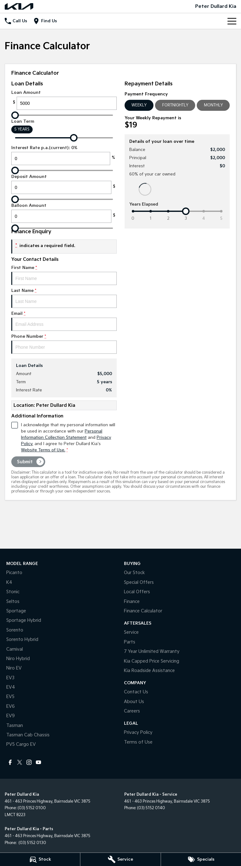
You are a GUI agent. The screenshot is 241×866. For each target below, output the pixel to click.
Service (131, 632)
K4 (9, 582)
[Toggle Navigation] (232, 21)
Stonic (12, 591)
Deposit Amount (64, 184)
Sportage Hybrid (23, 620)
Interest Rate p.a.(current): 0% (64, 155)
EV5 (10, 696)
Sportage (16, 611)
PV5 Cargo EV (21, 744)
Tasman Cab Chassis (28, 735)
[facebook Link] (10, 762)
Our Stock (134, 572)
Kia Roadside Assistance (149, 670)
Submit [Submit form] (25, 462)
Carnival (14, 649)
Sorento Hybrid (22, 639)
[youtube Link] (38, 762)
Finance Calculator (143, 611)
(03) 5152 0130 (32, 843)
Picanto (14, 572)
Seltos (12, 601)
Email (64, 321)
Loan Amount (64, 100)
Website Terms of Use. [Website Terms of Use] (43, 450)
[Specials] (201, 859)
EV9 (10, 715)
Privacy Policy (138, 732)
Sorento (14, 630)
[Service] (120, 859)
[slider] (15, 115)
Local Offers (137, 591)
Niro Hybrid (18, 658)
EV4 (10, 687)
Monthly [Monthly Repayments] (213, 105)
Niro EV (14, 668)
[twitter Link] (20, 762)
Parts (129, 642)
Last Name (64, 298)
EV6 (10, 706)
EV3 (10, 677)
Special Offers (139, 582)
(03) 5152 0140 (151, 808)
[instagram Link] (29, 762)
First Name (64, 275)
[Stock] (40, 859)
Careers (132, 711)
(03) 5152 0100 (32, 808)
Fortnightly (175, 105)
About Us (134, 701)
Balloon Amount (64, 213)
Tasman (14, 725)
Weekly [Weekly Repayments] (139, 105)
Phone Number (64, 344)
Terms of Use (138, 742)
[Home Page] (19, 6)
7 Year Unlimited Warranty (151, 651)
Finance (132, 601)
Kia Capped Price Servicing (151, 661)
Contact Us (136, 692)
